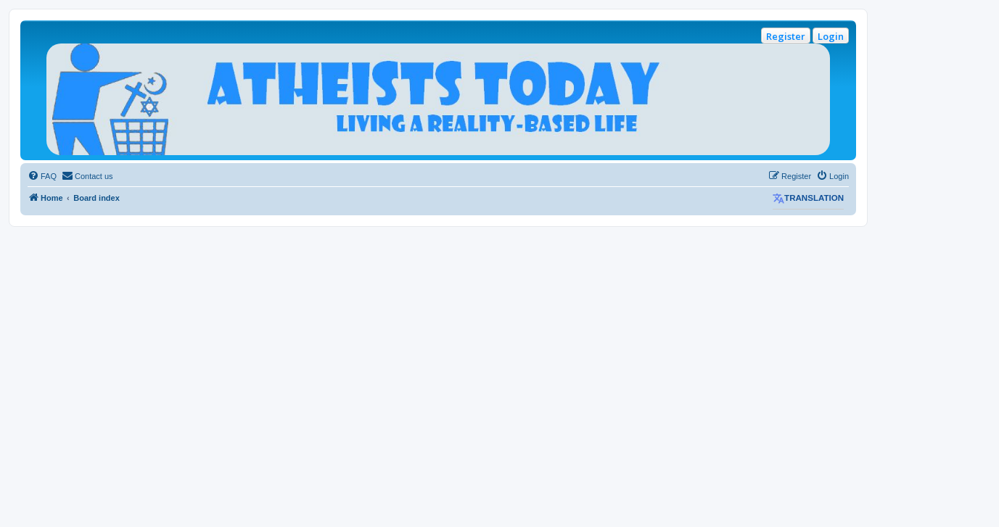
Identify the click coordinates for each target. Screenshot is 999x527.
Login (831, 36)
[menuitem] (42, 176)
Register (785, 36)
